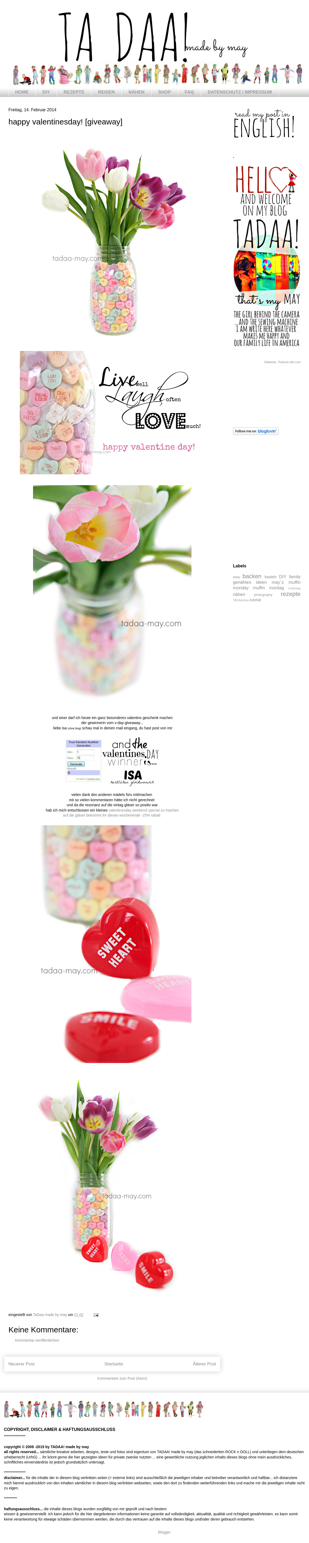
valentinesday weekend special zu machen (144, 810)
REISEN (106, 92)
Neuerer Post (21, 1363)
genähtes (242, 582)
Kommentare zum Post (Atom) (122, 1378)
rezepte (291, 594)
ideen (261, 582)
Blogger (164, 1532)
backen (251, 576)
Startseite (113, 1363)
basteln (271, 577)
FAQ (189, 92)
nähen (239, 594)
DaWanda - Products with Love (282, 362)
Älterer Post (204, 1363)
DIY (46, 92)
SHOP (164, 92)
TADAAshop (241, 600)
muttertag (294, 588)
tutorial (255, 600)
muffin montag (268, 587)
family (295, 576)
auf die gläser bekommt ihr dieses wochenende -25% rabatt (112, 815)
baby (236, 577)
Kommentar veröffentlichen (37, 1340)
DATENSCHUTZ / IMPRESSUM (240, 92)
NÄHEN (136, 92)
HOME (22, 92)
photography (263, 595)
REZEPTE (74, 92)
